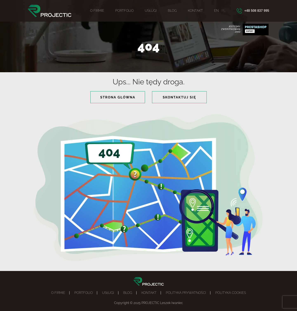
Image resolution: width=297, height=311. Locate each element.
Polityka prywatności (186, 293)
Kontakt (195, 11)
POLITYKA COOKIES (230, 293)
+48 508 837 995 (256, 10)
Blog (172, 11)
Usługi (151, 11)
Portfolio (124, 11)
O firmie (97, 11)
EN (216, 11)
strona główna (117, 97)
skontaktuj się (179, 97)
